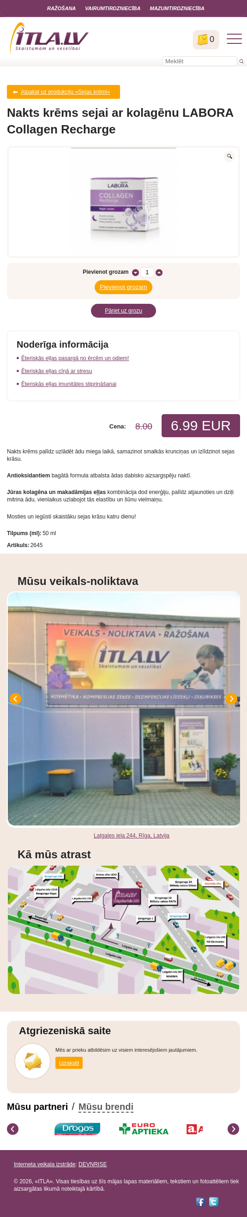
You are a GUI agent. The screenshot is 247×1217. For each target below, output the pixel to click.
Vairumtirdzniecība (112, 8)
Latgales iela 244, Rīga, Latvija (131, 835)
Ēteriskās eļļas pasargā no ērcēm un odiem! (75, 358)
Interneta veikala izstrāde (44, 1164)
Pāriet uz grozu (123, 310)
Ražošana (61, 8)
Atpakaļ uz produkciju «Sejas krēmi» (65, 92)
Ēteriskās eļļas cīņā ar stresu (56, 371)
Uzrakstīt (69, 1063)
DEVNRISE (92, 1164)
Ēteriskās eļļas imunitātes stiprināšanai (68, 384)
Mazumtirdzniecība (177, 8)
